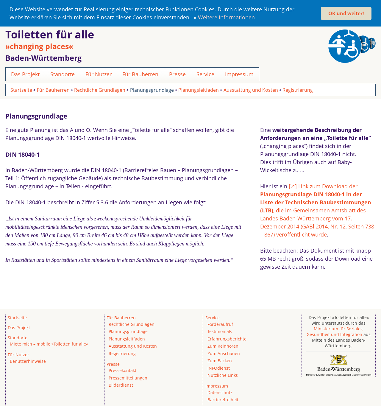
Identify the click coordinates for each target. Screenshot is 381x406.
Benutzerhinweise (28, 360)
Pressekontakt (122, 370)
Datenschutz (219, 392)
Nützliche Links (222, 374)
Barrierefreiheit (222, 399)
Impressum (239, 73)
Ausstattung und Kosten (251, 89)
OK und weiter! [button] (346, 13)
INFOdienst (218, 367)
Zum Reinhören (222, 345)
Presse (177, 73)
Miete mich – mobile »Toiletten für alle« (49, 343)
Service (205, 73)
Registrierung (297, 89)
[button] (257, 18)
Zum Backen (219, 360)
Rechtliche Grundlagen (99, 89)
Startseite (21, 89)
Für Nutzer (98, 73)
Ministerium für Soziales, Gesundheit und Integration (335, 331)
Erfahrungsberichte (226, 338)
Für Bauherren (140, 73)
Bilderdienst (121, 385)
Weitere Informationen (226, 17)
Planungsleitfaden (198, 89)
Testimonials (219, 331)
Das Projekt (25, 73)
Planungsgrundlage (152, 89)
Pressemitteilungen (128, 377)
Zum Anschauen (223, 353)
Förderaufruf (220, 323)
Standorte (62, 73)
